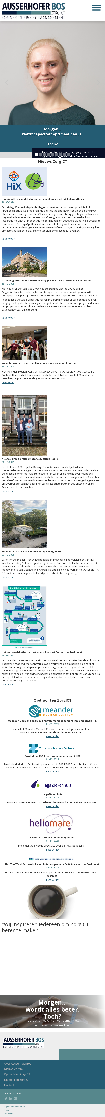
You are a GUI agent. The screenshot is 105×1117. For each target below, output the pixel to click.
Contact (9, 1085)
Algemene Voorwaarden (14, 1107)
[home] (32, 10)
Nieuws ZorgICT (14, 1069)
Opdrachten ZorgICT (17, 1074)
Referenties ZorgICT (17, 1079)
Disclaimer (8, 1113)
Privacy (7, 1110)
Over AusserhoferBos (17, 1063)
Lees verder (8, 238)
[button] (96, 8)
